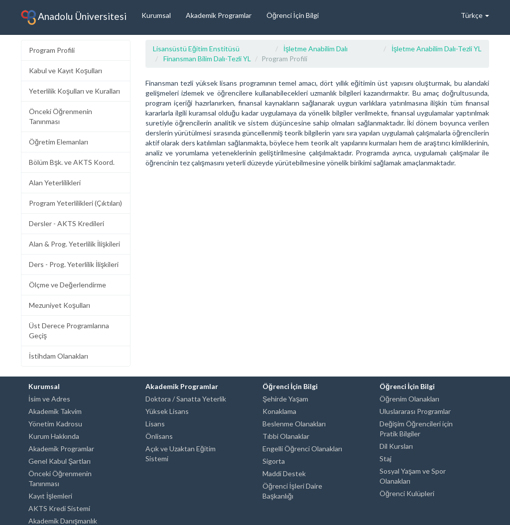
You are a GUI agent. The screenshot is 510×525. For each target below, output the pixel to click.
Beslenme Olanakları (294, 423)
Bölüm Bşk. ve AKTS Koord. (72, 162)
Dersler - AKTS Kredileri (66, 223)
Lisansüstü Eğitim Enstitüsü (196, 48)
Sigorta (273, 461)
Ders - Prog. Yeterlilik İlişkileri (74, 264)
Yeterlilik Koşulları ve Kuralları (74, 91)
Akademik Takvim (55, 411)
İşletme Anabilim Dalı (315, 48)
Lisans (155, 423)
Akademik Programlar (219, 15)
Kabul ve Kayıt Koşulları (65, 70)
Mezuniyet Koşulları (59, 305)
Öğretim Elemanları (58, 141)
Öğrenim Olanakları (409, 398)
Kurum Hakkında (53, 436)
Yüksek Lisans (167, 411)
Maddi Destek (284, 473)
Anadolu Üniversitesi (74, 17)
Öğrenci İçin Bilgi (292, 15)
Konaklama (279, 411)
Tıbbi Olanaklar (285, 436)
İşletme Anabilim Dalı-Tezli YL (436, 48)
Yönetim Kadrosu (55, 423)
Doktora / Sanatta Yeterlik (185, 398)
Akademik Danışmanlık (62, 521)
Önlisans (159, 436)
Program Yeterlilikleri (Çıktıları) (75, 203)
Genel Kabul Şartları (59, 461)
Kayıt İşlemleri (50, 496)
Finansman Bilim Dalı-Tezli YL (207, 58)
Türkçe (475, 15)
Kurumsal (156, 15)
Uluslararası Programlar (415, 411)
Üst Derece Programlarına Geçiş (69, 330)
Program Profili (52, 50)
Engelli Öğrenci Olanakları (302, 448)
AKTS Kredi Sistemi (59, 508)
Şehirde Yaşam (285, 398)
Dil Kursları (396, 446)
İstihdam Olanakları (58, 356)
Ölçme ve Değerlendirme (67, 284)
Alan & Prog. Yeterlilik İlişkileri (74, 244)
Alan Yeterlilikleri (55, 182)
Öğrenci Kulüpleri (407, 493)
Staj (385, 458)
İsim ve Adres (49, 398)
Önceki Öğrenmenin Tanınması (60, 116)
